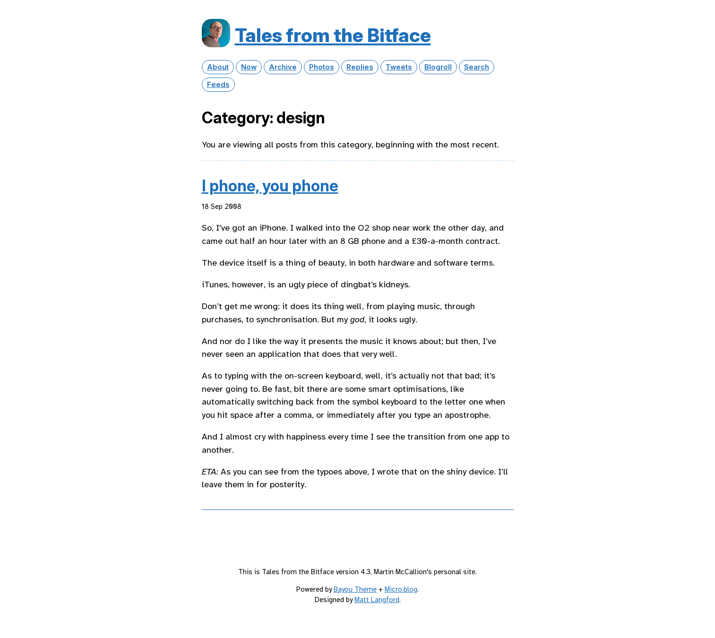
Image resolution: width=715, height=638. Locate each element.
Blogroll (438, 67)
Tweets (399, 67)
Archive (283, 67)
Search (476, 67)
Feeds (218, 84)
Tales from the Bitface (333, 35)
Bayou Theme (355, 589)
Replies (359, 67)
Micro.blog (401, 589)
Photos (321, 67)
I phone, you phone (270, 185)
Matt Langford (376, 599)
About (218, 67)
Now (249, 67)
